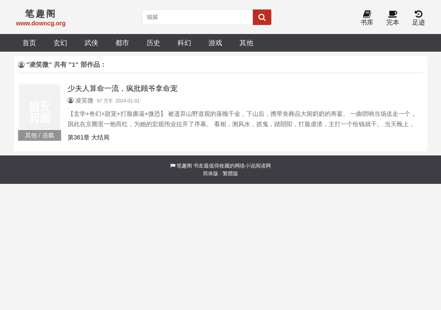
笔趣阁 (184, 166)
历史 (153, 42)
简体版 (210, 173)
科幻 (184, 42)
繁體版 (230, 173)
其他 (246, 42)
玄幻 (60, 42)
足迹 (418, 18)
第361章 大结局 (88, 137)
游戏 (215, 42)
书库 (366, 18)
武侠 (91, 42)
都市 (122, 42)
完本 (392, 18)
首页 (29, 42)
